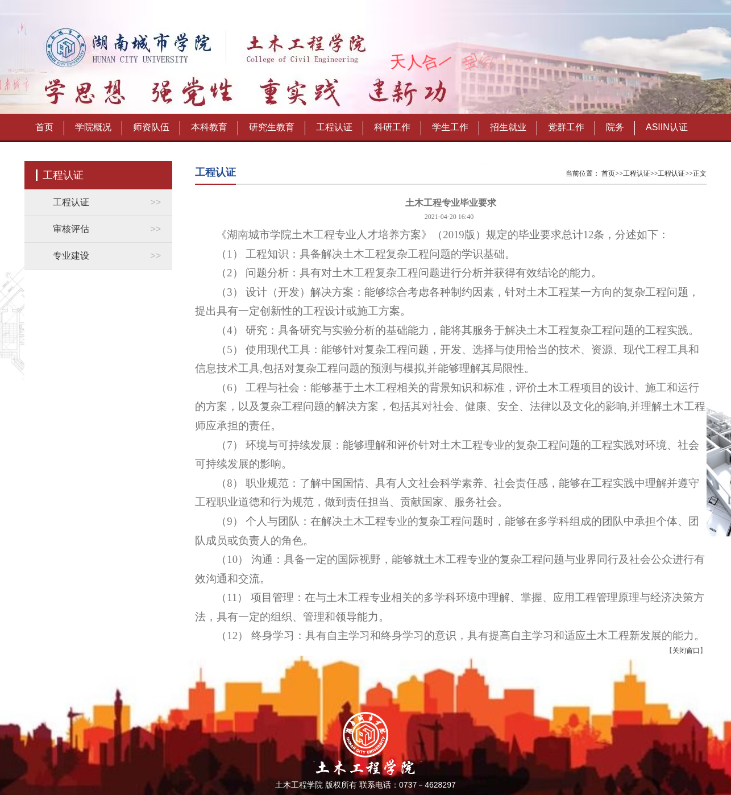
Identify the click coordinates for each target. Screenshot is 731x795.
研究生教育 (271, 127)
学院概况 (93, 127)
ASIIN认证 (667, 127)
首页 (44, 127)
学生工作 (450, 127)
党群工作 (566, 127)
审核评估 (71, 229)
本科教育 (209, 127)
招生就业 (508, 127)
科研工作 (392, 127)
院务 (615, 127)
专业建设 (71, 255)
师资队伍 (151, 127)
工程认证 (334, 127)
